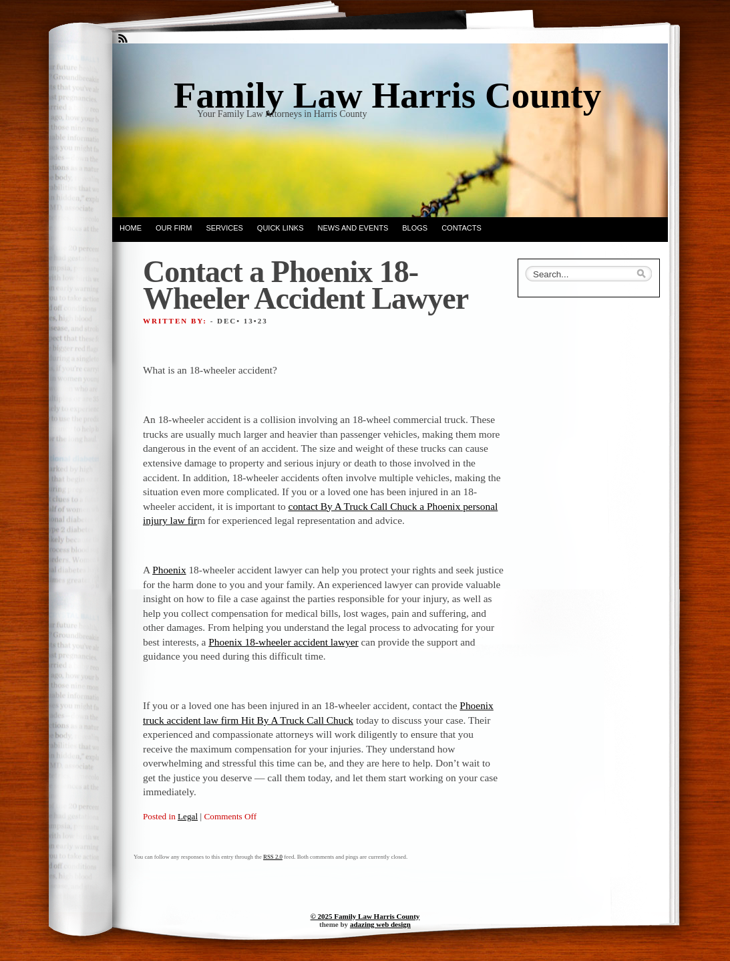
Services (224, 228)
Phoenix (169, 569)
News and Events (353, 228)
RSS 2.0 (273, 856)
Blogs (414, 228)
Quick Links (280, 228)
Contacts (461, 228)
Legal (188, 816)
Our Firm (174, 228)
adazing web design (380, 924)
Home (131, 228)
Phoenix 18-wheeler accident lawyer (283, 642)
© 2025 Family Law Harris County (365, 916)
